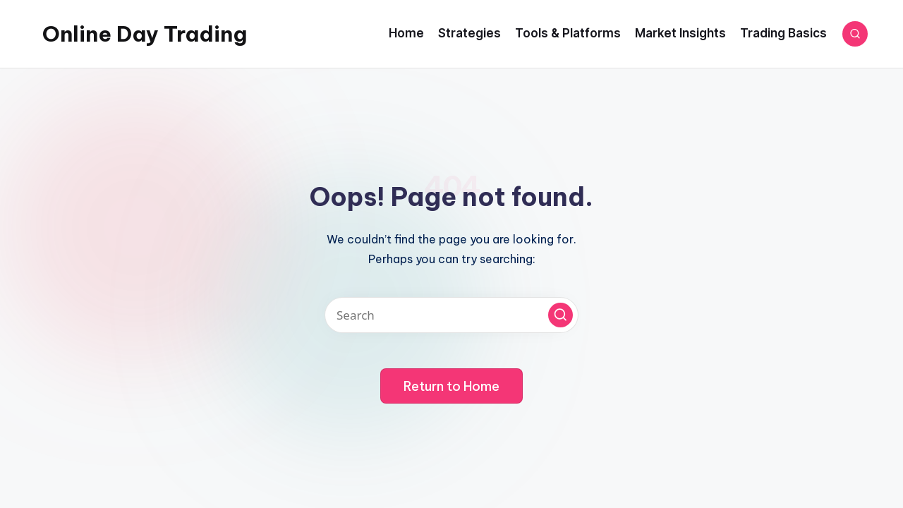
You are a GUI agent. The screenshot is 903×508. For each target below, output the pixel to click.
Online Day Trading (144, 33)
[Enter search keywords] (451, 315)
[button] (560, 315)
